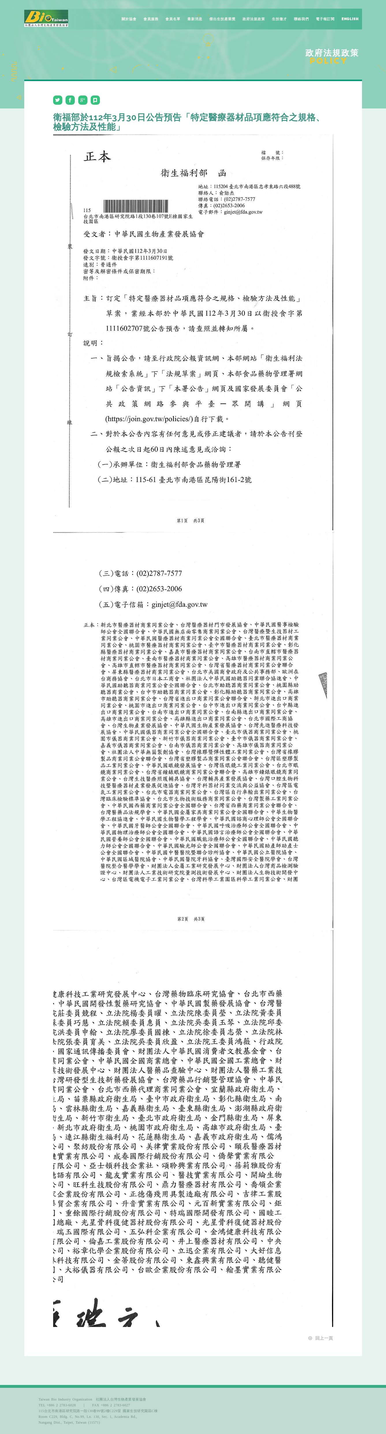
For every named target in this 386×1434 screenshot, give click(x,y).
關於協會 (129, 19)
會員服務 (150, 19)
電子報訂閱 (325, 19)
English (350, 19)
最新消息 (194, 19)
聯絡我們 (301, 19)
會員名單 (172, 19)
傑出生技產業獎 (222, 19)
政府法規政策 (254, 19)
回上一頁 (320, 1338)
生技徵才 (279, 19)
